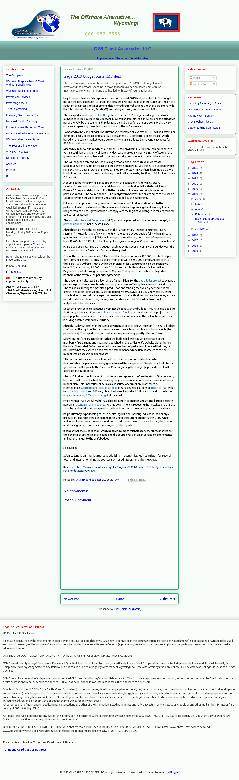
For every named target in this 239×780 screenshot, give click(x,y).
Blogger (174, 772)
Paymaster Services (18, 96)
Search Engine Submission (204, 127)
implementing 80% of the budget (88, 395)
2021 (195, 183)
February (200, 214)
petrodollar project (150, 280)
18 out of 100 (158, 387)
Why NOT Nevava (17, 151)
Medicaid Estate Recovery (21, 121)
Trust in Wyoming (16, 108)
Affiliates (11, 163)
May (198, 203)
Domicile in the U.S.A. (19, 157)
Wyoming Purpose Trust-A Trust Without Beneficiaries (25, 83)
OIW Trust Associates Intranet (205, 109)
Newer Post (72, 599)
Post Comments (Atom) (127, 609)
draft (102, 115)
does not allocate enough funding (112, 312)
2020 (195, 188)
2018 (195, 235)
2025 (195, 167)
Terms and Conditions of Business (24, 749)
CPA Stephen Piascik (200, 121)
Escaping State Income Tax (22, 115)
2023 (195, 178)
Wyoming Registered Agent (22, 90)
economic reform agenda (90, 404)
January (200, 228)
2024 (195, 173)
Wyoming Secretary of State (204, 103)
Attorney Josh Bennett (201, 115)
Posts (195, 77)
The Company (14, 75)
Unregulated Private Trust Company (27, 133)
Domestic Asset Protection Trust (25, 127)
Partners (11, 169)
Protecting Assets (16, 103)
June (198, 198)
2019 (195, 194)
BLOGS (10, 176)
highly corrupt (79, 391)
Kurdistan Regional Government (87, 220)
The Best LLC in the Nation (22, 145)
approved (93, 115)
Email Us (38, 244)
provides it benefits (75, 224)
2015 (195, 250)
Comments (198, 83)
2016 (195, 245)
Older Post (168, 599)
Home (120, 599)
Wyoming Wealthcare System (23, 139)
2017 (195, 240)
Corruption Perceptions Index (98, 387)
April (198, 209)
